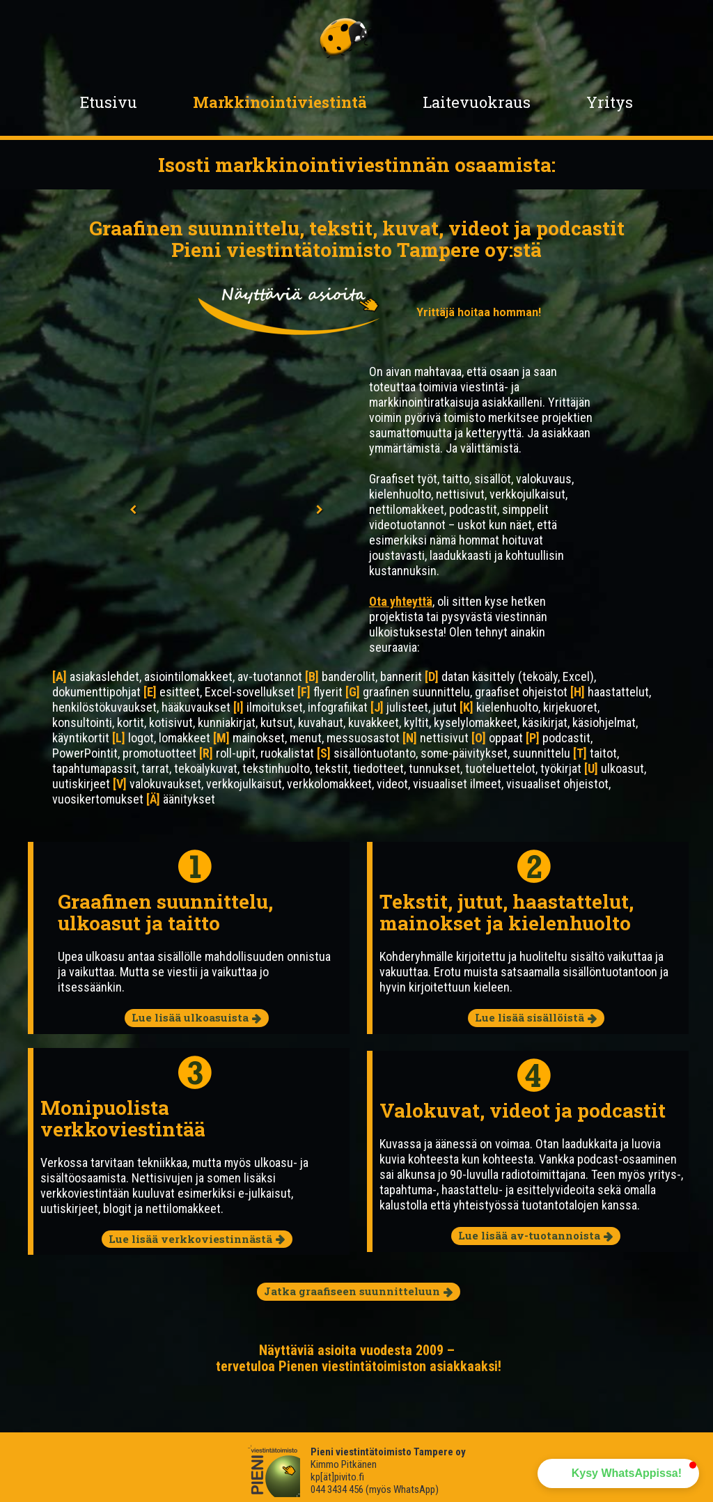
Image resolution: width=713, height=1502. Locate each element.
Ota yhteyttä (400, 601)
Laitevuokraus (477, 102)
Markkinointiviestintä (280, 102)
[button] (618, 1473)
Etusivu (108, 102)
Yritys (609, 102)
